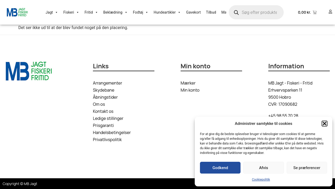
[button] (324, 123)
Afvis (263, 167)
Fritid (91, 12)
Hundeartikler (167, 12)
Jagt (52, 12)
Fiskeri (71, 12)
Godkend (220, 167)
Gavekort (193, 12)
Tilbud (211, 12)
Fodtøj (140, 12)
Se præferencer (306, 167)
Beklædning (115, 12)
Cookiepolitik (261, 179)
